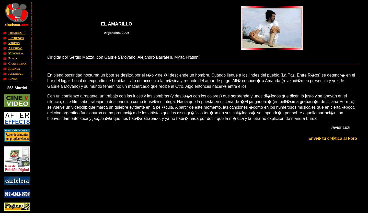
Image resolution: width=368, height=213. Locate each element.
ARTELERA (17, 63)
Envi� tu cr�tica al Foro (332, 138)
